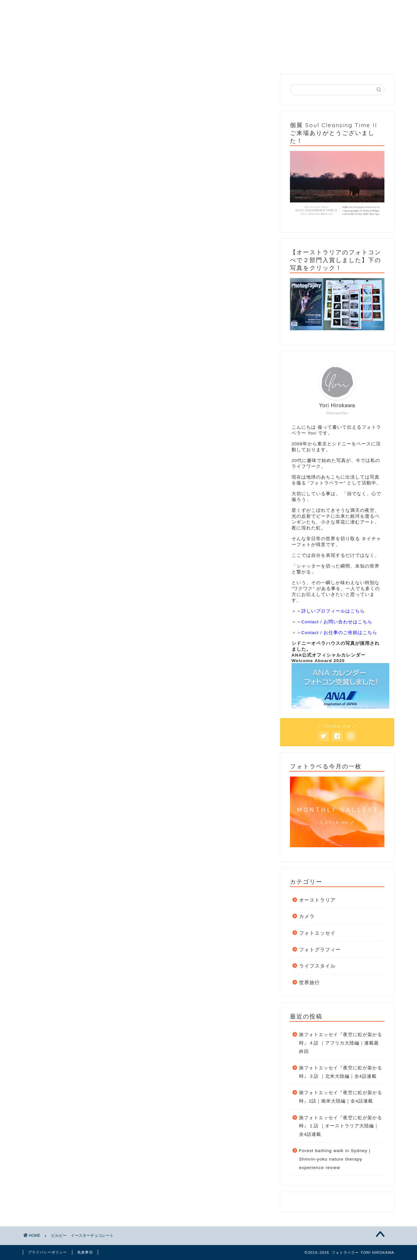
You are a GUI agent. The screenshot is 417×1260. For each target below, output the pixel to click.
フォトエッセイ (317, 933)
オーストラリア (317, 900)
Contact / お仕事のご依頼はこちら (339, 632)
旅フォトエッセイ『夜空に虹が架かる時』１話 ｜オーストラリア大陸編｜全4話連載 (340, 1126)
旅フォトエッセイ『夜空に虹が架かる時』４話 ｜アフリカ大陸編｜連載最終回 (340, 1043)
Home (53, 57)
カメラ (307, 916)
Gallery (179, 57)
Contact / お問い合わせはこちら (336, 621)
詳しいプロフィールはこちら (333, 611)
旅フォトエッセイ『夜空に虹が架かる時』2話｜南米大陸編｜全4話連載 (340, 1097)
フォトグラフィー (320, 949)
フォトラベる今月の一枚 (238, 59)
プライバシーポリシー (47, 1252)
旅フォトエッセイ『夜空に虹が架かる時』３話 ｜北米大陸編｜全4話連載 (340, 1072)
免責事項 (85, 1252)
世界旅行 (309, 982)
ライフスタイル (317, 966)
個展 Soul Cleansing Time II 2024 (361, 59)
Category (115, 57)
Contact (298, 57)
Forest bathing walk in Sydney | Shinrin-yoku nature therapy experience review (335, 1159)
